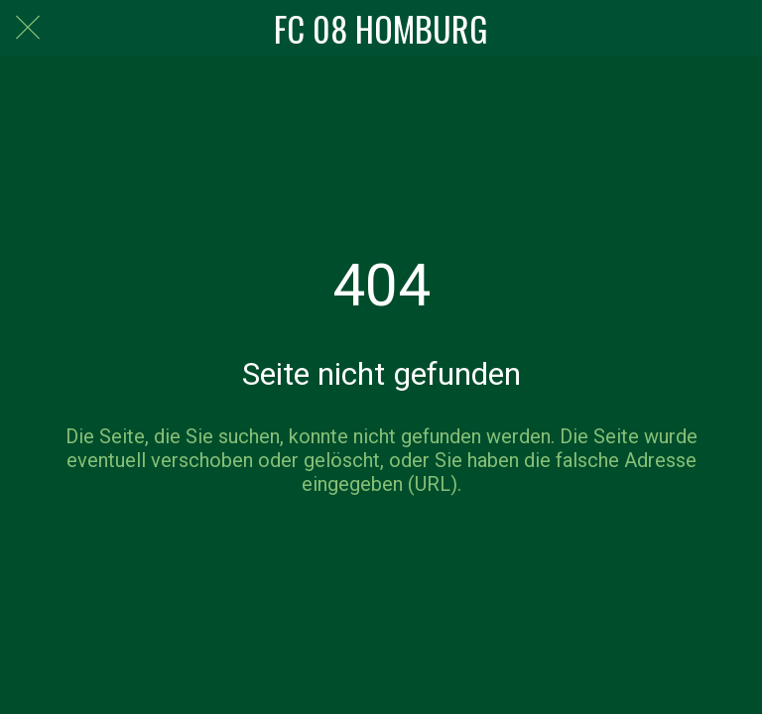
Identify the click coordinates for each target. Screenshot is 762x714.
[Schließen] (28, 28)
